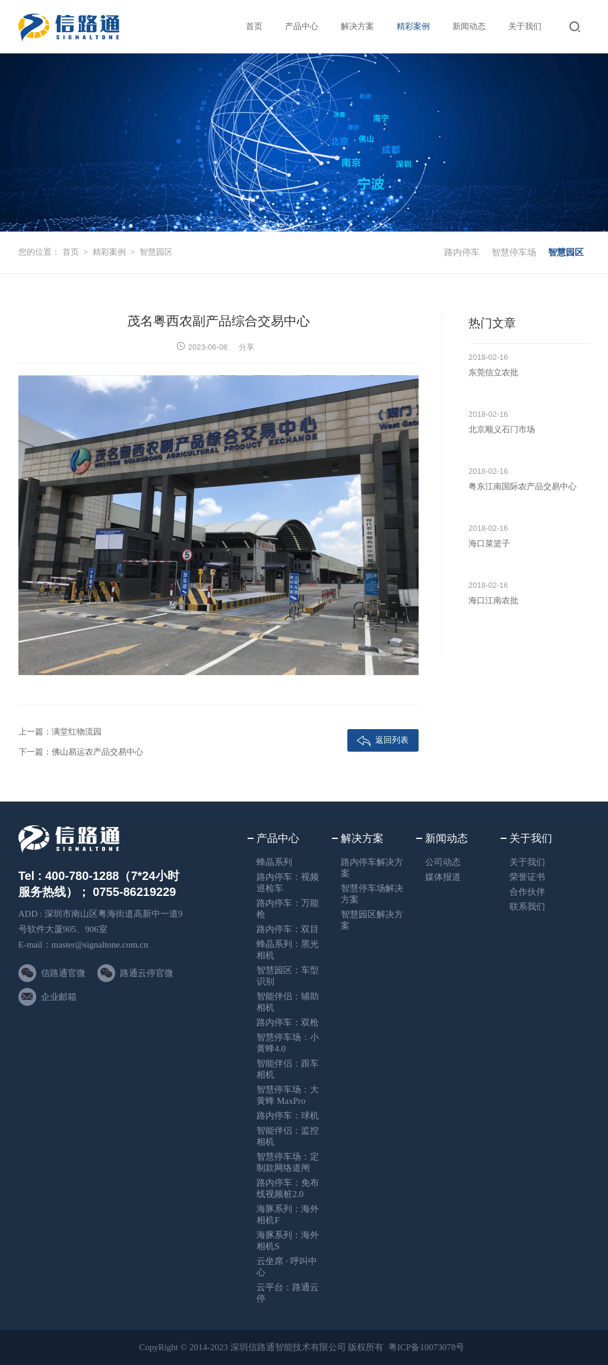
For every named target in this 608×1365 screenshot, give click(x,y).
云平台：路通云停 (287, 1292)
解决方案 (357, 26)
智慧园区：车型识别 (287, 975)
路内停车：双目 (287, 929)
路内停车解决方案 (372, 867)
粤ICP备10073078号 (426, 1347)
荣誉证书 (527, 877)
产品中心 (301, 26)
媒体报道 (443, 877)
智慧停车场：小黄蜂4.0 (287, 1043)
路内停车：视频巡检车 (287, 882)
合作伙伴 (527, 892)
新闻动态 (469, 26)
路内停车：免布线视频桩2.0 (287, 1188)
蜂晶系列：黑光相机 (287, 949)
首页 (254, 26)
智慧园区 (156, 252)
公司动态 (443, 862)
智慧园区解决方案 (372, 920)
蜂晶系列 (274, 862)
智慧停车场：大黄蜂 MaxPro (287, 1095)
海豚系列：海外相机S (287, 1240)
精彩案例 (413, 26)
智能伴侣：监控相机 (287, 1136)
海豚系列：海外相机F (287, 1214)
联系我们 (527, 906)
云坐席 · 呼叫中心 (286, 1266)
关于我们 (525, 26)
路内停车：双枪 (287, 1022)
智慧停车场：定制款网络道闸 (287, 1162)
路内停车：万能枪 (287, 908)
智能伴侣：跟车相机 (287, 1069)
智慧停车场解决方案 (372, 893)
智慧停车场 (514, 252)
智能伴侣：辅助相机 (287, 1002)
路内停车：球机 (287, 1115)
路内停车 (462, 252)
